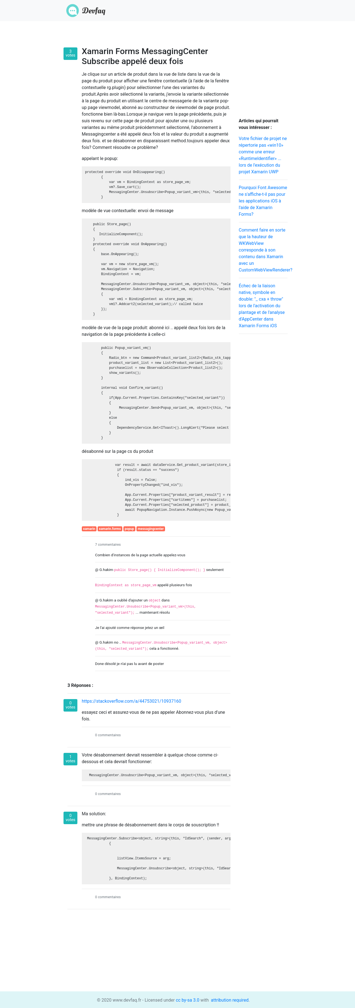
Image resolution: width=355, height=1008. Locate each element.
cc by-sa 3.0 (187, 1000)
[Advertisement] (263, 421)
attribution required (229, 1000)
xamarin (89, 529)
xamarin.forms (110, 529)
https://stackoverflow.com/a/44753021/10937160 (131, 701)
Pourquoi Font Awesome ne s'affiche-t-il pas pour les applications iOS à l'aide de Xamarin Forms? (263, 201)
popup (129, 529)
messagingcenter (151, 529)
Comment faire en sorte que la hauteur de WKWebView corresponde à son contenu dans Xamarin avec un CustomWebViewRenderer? (265, 250)
